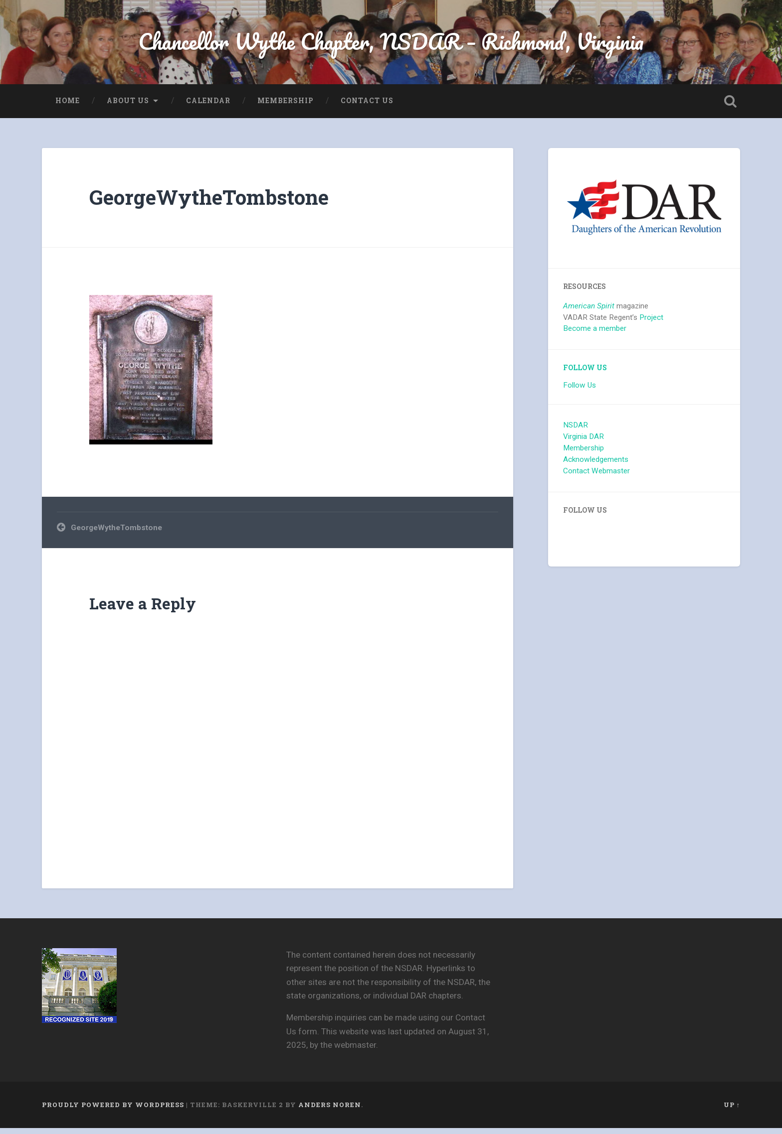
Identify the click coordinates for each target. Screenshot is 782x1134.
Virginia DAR (583, 442)
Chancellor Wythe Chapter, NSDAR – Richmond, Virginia (391, 44)
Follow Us (585, 373)
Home (67, 106)
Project (651, 322)
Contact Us (367, 106)
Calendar (208, 106)
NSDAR (575, 430)
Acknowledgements (595, 465)
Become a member (594, 334)
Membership (285, 106)
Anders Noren (329, 1111)
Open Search (730, 107)
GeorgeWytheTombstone (209, 203)
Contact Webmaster (596, 476)
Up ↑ (732, 1111)
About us (128, 106)
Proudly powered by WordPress (113, 1111)
